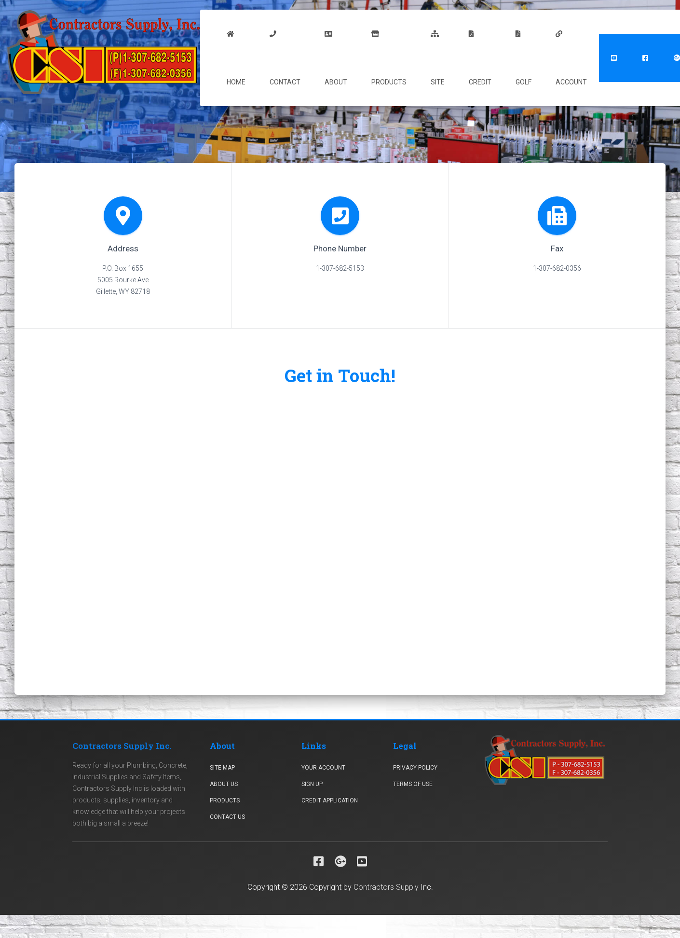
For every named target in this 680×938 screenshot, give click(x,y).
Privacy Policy (415, 767)
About (336, 58)
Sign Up (312, 784)
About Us (224, 784)
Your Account (323, 767)
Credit (480, 58)
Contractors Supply (386, 887)
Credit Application (329, 800)
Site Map (222, 767)
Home (236, 58)
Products (389, 58)
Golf (523, 58)
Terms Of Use (413, 784)
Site (438, 58)
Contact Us (227, 817)
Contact (285, 58)
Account (571, 58)
